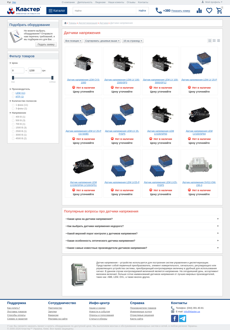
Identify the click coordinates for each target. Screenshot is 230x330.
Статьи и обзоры (98, 318)
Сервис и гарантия (17, 318)
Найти (142, 10)
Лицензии (100, 2)
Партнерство (55, 308)
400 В (18, 116)
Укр (14, 2)
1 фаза (20, 105)
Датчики (104, 23)
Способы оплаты (16, 315)
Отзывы (131, 2)
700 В (18, 124)
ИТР (20, 96)
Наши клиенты (116, 2)
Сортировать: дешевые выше (102, 41)
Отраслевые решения (142, 315)
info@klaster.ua (192, 311)
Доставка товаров (17, 311)
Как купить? (13, 308)
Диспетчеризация (88, 23)
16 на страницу (132, 41)
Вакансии (53, 315)
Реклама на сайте (58, 318)
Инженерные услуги (141, 311)
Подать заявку (46, 44)
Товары (72, 23)
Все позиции (73, 41)
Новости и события (99, 311)
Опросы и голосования (101, 315)
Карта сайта (136, 318)
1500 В (19, 127)
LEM (20, 93)
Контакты (143, 2)
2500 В (19, 131)
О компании (68, 2)
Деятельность (85, 2)
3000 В (19, 134)
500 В (18, 120)
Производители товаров (143, 308)
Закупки (52, 311)
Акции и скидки (97, 308)
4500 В (19, 138)
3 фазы (19, 108)
